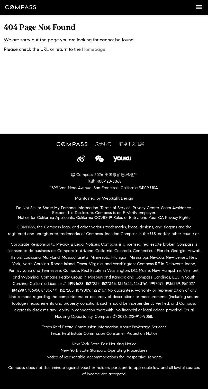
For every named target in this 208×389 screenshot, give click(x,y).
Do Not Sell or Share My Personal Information (57, 207)
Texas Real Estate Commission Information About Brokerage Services (104, 327)
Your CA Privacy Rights (169, 217)
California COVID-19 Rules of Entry (107, 217)
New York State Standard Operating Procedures (104, 350)
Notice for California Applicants (46, 217)
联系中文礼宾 (131, 143)
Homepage (93, 49)
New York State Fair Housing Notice (104, 343)
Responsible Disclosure (72, 212)
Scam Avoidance (176, 207)
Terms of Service (115, 207)
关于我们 (103, 143)
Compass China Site (20, 7)
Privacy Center (146, 207)
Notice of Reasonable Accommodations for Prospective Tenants (104, 357)
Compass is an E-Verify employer (125, 212)
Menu (199, 7)
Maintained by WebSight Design (104, 198)
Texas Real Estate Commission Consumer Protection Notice (104, 333)
